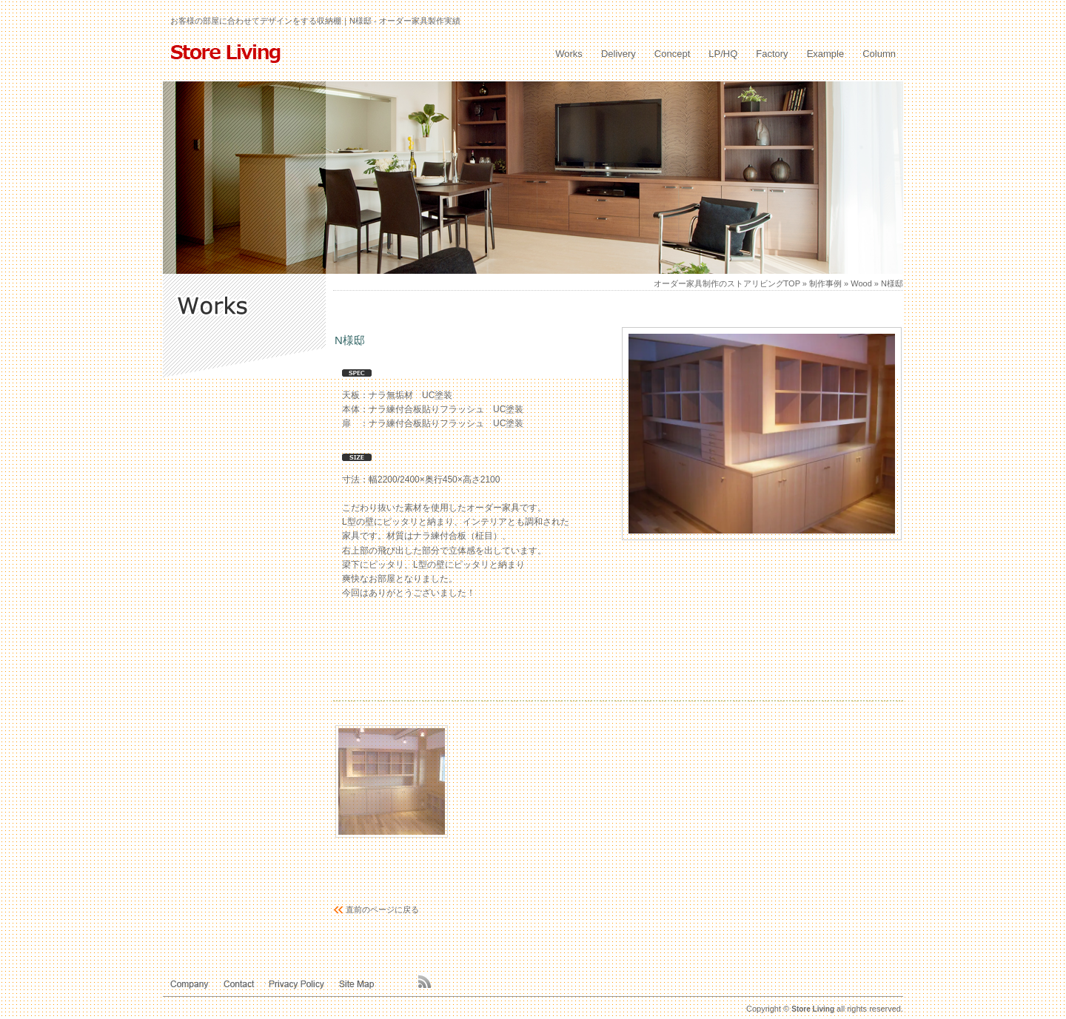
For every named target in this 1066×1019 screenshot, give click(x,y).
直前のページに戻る (382, 909)
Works (569, 53)
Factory (772, 53)
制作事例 (825, 283)
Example (826, 53)
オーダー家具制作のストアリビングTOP (727, 283)
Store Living (812, 1009)
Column (879, 53)
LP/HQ (722, 53)
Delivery (618, 53)
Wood (861, 283)
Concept (672, 53)
